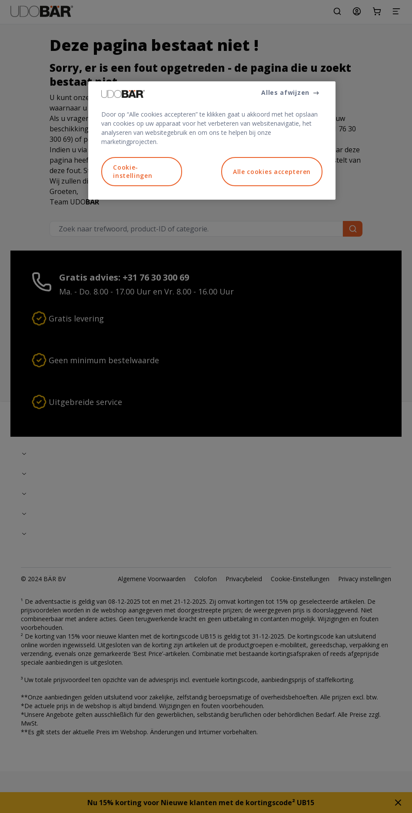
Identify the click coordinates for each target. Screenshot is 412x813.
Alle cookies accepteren (272, 171)
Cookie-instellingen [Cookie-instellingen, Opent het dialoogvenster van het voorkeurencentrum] (132, 171)
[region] (212, 140)
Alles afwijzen (285, 92)
